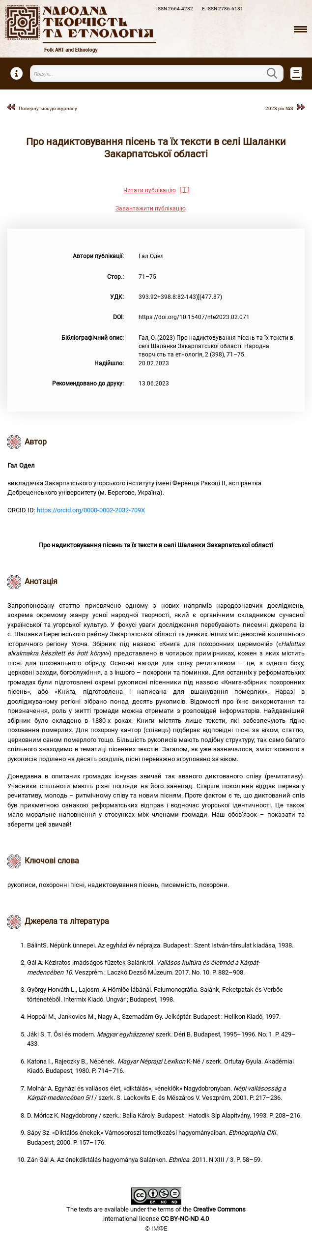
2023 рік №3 (279, 108)
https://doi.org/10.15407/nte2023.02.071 (194, 317)
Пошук (278, 73)
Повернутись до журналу (48, 108)
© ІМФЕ (156, 1228)
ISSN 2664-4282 (174, 8)
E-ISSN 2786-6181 (222, 8)
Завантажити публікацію (150, 208)
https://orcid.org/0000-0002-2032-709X (91, 510)
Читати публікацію (149, 190)
